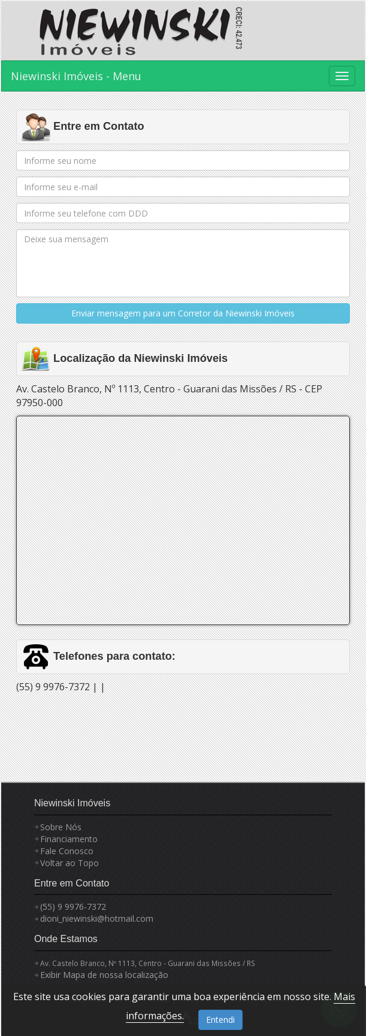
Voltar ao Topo (69, 863)
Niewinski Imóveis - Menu (76, 76)
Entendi (220, 1019)
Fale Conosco (66, 851)
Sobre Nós (60, 827)
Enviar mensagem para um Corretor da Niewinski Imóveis (183, 313)
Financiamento (69, 839)
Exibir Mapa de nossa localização (104, 974)
